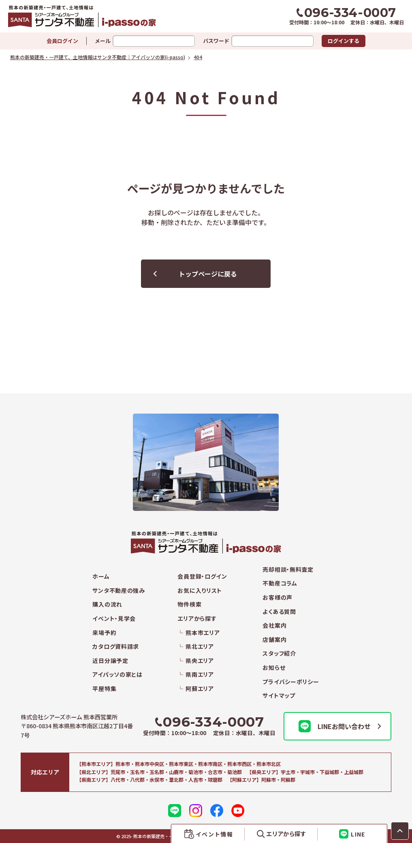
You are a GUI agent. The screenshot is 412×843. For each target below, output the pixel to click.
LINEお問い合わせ (335, 726)
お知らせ (274, 667)
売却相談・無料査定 (288, 569)
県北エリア (200, 646)
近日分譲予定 (110, 661)
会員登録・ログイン (202, 576)
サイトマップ (279, 695)
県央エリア (200, 661)
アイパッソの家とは (117, 674)
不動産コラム (280, 583)
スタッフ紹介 (279, 653)
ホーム (100, 576)
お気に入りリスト (199, 590)
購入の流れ (107, 604)
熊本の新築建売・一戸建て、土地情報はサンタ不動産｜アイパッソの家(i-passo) (102, 16)
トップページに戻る (208, 274)
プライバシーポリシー (291, 682)
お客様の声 (277, 597)
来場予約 (104, 633)
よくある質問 (279, 612)
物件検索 (189, 604)
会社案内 (274, 625)
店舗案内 (274, 640)
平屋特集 (104, 689)
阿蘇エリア (200, 689)
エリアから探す (196, 618)
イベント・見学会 (114, 618)
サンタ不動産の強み (118, 590)
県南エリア (200, 674)
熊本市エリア (203, 633)
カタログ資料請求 (115, 646)
